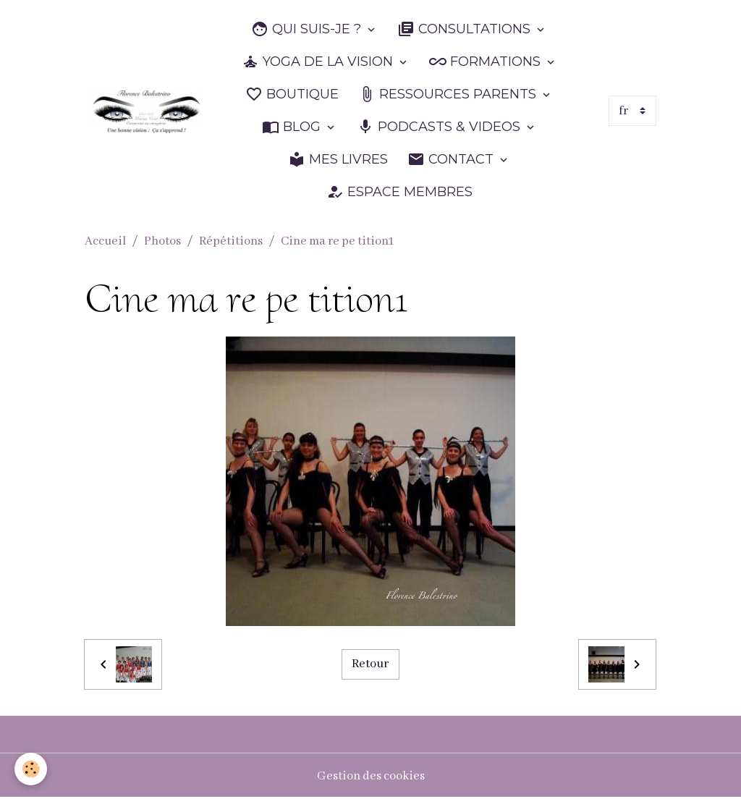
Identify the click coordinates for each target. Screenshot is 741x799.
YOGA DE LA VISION (319, 62)
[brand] (144, 111)
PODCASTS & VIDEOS (440, 127)
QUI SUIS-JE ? (308, 29)
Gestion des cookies (371, 776)
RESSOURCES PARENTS (449, 94)
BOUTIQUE (292, 94)
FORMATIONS (486, 62)
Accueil (105, 241)
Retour (370, 664)
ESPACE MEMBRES (399, 192)
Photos (162, 241)
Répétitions (231, 241)
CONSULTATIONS (465, 29)
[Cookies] (30, 769)
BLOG (293, 127)
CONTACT (452, 159)
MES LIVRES (338, 159)
